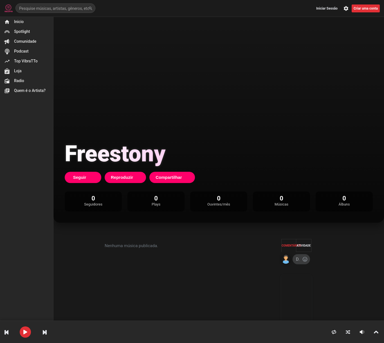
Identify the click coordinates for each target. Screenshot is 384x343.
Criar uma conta (366, 8)
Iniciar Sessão (327, 8)
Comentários (289, 245)
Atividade (304, 245)
